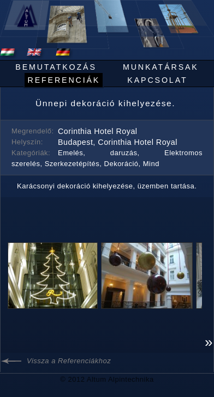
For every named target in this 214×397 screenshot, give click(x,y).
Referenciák (63, 80)
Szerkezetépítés (72, 164)
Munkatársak (161, 67)
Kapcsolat (157, 80)
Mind (151, 164)
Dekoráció (121, 164)
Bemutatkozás (56, 67)
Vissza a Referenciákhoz (69, 361)
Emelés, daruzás (98, 153)
